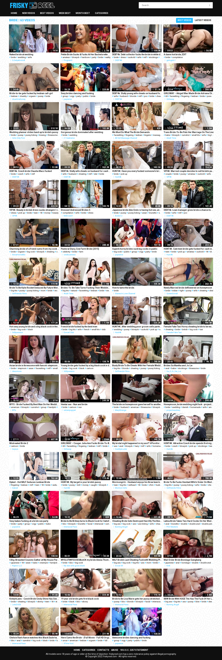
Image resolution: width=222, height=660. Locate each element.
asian (144, 213)
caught (94, 485)
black (30, 329)
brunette (152, 213)
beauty (55, 213)
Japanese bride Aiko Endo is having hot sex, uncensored (137, 210)
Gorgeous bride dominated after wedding (82, 132)
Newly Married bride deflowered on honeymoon (188, 287)
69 (166, 96)
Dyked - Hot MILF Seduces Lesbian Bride (29, 482)
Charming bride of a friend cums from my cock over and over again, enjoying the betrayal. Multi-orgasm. (34, 249)
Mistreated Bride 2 (18, 443)
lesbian (14, 96)
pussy (40, 96)
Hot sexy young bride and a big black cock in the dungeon (34, 326)
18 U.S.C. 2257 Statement (134, 650)
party (94, 57)
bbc (64, 524)
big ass (117, 524)
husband (124, 96)
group (65, 96)
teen (36, 213)
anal (167, 368)
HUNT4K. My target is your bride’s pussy (81, 482)
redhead (132, 485)
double (184, 524)
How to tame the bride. (123, 287)
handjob (52, 407)
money (47, 213)
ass (115, 446)
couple (168, 174)
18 (41, 213)
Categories (101, 13)
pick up (124, 174)
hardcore (86, 57)
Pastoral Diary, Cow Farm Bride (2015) (80, 249)
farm (81, 252)
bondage (186, 563)
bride (13, 57)
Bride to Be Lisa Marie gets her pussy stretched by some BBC (137, 599)
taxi (201, 329)
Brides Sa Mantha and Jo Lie (178, 365)
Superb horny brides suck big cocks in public (134, 249)
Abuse (114, 650)
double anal (194, 524)
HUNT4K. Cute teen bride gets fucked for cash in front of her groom (189, 249)
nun (80, 407)
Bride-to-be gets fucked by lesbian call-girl (31, 93)
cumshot (186, 135)
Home (14, 13)
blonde (133, 96)
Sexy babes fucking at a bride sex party (28, 521)
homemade (195, 407)
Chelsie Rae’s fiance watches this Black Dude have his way (34, 637)
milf (145, 57)
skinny (40, 601)
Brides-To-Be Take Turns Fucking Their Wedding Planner (86, 287)
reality (107, 57)
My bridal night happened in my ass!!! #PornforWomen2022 (137, 443)
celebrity (66, 252)
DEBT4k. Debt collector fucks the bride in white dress (137, 54)
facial (89, 524)
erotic (57, 290)
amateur (66, 57)
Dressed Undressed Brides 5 (75, 210)
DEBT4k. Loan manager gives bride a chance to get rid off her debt (189, 210)
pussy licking (31, 135)
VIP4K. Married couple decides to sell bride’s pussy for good (189, 171)
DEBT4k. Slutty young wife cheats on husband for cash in (137, 93)
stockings (153, 57)
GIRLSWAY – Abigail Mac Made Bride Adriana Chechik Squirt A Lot (189, 93)
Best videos (47, 13)
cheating (160, 96)
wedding (22, 57)
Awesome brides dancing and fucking (131, 637)
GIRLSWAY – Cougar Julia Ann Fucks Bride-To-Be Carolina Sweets (86, 443)
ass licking (143, 524)
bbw (197, 601)
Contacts (103, 650)
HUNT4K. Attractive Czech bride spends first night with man (189, 443)
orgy (72, 96)
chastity (23, 96)
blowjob (75, 57)
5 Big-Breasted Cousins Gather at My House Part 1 (34, 560)
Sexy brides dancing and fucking (77, 93)
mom (43, 290)
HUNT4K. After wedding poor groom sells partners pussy (137, 326)
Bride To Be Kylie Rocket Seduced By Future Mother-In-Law (34, 287)
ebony (85, 601)
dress (123, 57)
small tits (196, 135)
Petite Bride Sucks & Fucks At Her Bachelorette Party (86, 54)
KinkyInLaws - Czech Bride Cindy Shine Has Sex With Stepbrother (34, 599)
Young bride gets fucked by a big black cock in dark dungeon (86, 365)
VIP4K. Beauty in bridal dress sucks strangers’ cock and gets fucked (34, 210)
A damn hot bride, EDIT (175, 54)
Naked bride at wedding (21, 54)
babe (167, 135)
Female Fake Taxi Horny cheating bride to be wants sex (189, 326)
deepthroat (213, 601)
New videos (28, 13)
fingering (185, 96)
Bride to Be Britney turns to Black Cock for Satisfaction (86, 521)
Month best (83, 13)
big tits (211, 135)
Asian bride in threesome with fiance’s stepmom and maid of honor (34, 365)
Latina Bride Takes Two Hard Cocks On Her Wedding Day (189, 521)
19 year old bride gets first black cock (80, 599)
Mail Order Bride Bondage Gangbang (182, 560)
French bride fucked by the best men (79, 326)
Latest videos (203, 20)
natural (74, 290)
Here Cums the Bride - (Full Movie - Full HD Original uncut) (86, 637)
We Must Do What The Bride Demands (131, 132)
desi (211, 290)
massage (157, 135)
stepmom (22, 368)
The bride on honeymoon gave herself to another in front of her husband (137, 404)
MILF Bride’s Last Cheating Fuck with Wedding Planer (137, 560)
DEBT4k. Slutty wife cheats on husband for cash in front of (86, 171)
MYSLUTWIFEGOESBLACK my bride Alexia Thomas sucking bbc (86, 560)
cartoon (89, 368)
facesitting (174, 96)
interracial (99, 524)
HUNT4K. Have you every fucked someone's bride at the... (137, 171)
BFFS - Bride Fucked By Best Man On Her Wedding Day (34, 404)
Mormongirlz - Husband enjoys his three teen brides (137, 482)
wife (30, 57)
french (86, 329)
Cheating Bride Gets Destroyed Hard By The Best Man (137, 521)
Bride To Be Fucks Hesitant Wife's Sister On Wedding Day (189, 482)
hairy (137, 446)
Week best (65, 13)
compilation (177, 57)
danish (185, 407)
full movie (109, 640)
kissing (42, 135)
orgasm (32, 96)
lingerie (147, 135)
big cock (31, 252)
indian (175, 290)
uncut (65, 640)
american (15, 407)
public (85, 96)
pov (145, 96)
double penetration (210, 524)
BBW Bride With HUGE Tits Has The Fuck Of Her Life (189, 599)
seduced (56, 485)
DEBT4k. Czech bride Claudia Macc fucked (30, 171)
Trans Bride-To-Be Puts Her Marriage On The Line (189, 132)
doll (78, 485)
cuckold (131, 57)
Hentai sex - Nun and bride (74, 404)
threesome (53, 135)
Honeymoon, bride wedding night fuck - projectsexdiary (189, 404)
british (185, 329)
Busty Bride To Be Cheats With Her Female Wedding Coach (137, 365)
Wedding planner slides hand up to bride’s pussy (33, 132)
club (104, 329)
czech (20, 174)
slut (95, 174)
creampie (43, 563)
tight (182, 290)
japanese (15, 563)
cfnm (151, 485)
